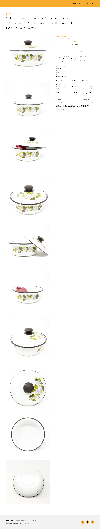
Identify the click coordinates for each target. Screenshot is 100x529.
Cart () (87, 3)
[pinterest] (83, 522)
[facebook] (87, 522)
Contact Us (33, 520)
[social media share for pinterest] (13, 14)
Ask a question (75, 44)
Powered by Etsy (25, 523)
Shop (74, 3)
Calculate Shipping (61, 36)
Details (66, 51)
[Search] (93, 4)
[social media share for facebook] (7, 14)
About (80, 3)
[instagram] (92, 522)
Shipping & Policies (84, 51)
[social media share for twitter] (10, 14)
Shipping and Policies (22, 520)
